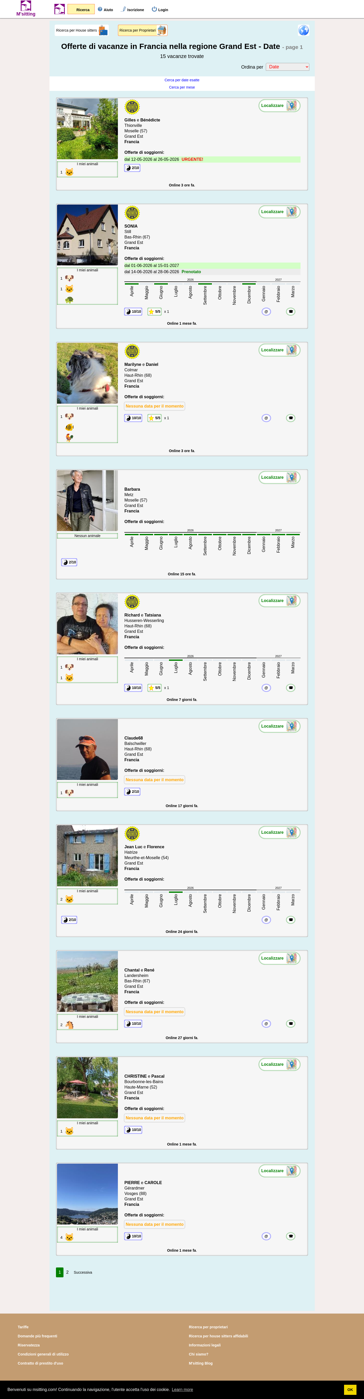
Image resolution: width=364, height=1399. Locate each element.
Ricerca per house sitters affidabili (218, 1336)
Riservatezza (29, 1345)
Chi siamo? (198, 1354)
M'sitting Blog (201, 1363)
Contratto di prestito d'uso (40, 1363)
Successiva (83, 1272)
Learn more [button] (182, 1389)
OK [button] (350, 1390)
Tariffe (23, 1327)
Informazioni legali (205, 1345)
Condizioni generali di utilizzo (43, 1354)
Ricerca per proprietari (208, 1327)
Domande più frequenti (37, 1336)
